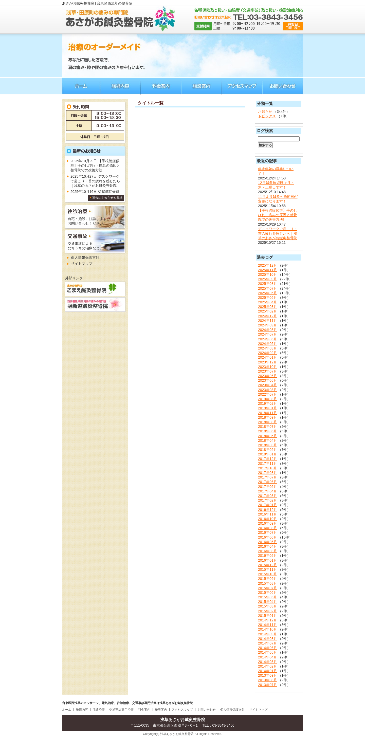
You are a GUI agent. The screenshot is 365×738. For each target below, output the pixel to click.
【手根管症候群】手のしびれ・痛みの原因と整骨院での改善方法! (277, 215)
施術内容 (120, 86)
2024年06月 (267, 339)
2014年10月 (267, 629)
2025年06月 (267, 293)
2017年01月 (267, 505)
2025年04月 (267, 302)
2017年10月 (267, 468)
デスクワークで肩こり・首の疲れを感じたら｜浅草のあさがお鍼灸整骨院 (277, 233)
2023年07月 (267, 371)
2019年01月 (267, 408)
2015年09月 (267, 579)
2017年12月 (267, 459)
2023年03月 (267, 390)
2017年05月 (267, 487)
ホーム (81, 86)
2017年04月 (267, 491)
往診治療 (99, 709)
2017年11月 (267, 464)
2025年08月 (267, 284)
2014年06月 (267, 648)
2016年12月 (267, 510)
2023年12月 (267, 362)
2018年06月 (267, 431)
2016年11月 (267, 514)
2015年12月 (267, 565)
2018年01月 (267, 454)
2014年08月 (267, 639)
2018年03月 (267, 445)
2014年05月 (267, 652)
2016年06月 (267, 537)
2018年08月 (267, 422)
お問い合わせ (282, 86)
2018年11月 (267, 413)
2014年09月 (267, 634)
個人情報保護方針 (85, 257)
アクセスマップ (242, 86)
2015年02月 (267, 611)
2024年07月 (267, 334)
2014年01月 (267, 671)
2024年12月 (267, 316)
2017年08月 (267, 473)
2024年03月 (267, 348)
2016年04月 (267, 546)
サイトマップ (81, 264)
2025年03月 (267, 307)
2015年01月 (267, 616)
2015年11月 (267, 569)
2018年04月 (267, 440)
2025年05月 (267, 298)
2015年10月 (267, 574)
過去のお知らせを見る (107, 197)
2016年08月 (267, 528)
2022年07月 (267, 394)
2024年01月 (267, 357)
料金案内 (161, 86)
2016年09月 (267, 523)
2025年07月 (267, 288)
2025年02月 (267, 311)
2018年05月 (267, 436)
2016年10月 (267, 519)
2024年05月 (267, 344)
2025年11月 (267, 270)
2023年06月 (267, 376)
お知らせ (265, 111)
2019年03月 (267, 399)
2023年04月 (267, 385)
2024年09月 (267, 325)
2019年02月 (267, 403)
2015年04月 (267, 602)
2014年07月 (267, 643)
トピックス (267, 116)
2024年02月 (267, 353)
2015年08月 (267, 583)
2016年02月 (267, 556)
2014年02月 (267, 666)
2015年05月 (267, 597)
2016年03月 (267, 551)
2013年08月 (267, 680)
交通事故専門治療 (121, 709)
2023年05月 (267, 380)
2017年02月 (267, 500)
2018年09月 (267, 417)
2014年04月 (267, 657)
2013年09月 (267, 675)
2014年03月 (267, 662)
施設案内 (161, 709)
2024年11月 (267, 321)
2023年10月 (267, 367)
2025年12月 (267, 265)
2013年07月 (267, 685)
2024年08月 (267, 330)
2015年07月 (267, 588)
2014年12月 (267, 620)
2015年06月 (267, 593)
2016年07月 (267, 532)
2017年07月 (267, 477)
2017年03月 (267, 496)
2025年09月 (267, 279)
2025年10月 (267, 274)
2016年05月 (267, 542)
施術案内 (201, 86)
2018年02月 (267, 450)
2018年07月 (267, 427)
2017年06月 (267, 482)
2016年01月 (267, 560)
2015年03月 (267, 606)
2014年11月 (267, 625)
